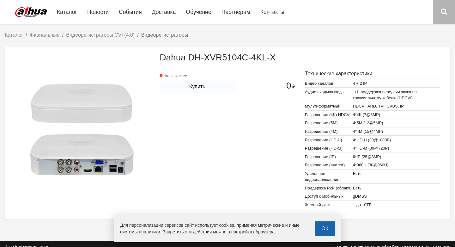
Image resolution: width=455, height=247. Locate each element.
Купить (197, 86)
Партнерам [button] (235, 12)
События (130, 12)
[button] (444, 12)
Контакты (272, 12)
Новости (98, 12)
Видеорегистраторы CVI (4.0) (100, 35)
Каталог (14, 35)
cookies (226, 225)
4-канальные (45, 35)
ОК (324, 228)
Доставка (164, 12)
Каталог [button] (67, 12)
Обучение (198, 12)
